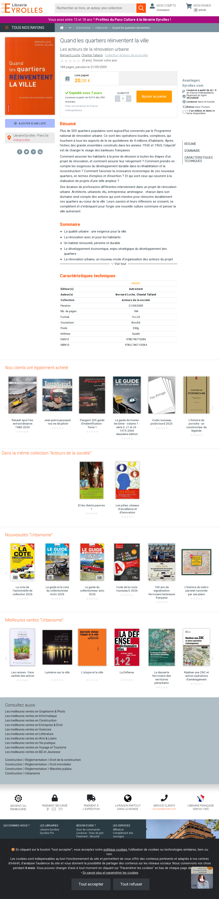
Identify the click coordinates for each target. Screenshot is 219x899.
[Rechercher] (96, 8)
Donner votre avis (105, 60)
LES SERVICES (121, 825)
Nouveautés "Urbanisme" (29, 534)
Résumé (190, 144)
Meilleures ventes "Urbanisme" (34, 620)
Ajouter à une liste (30, 123)
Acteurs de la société (136, 300)
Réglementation (36, 760)
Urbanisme (32, 773)
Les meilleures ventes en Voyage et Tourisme (35, 747)
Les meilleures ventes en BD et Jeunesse (32, 752)
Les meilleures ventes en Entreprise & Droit (34, 725)
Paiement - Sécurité (87, 836)
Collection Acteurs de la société (126, 55)
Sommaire (192, 150)
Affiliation (118, 829)
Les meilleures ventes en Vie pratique (30, 743)
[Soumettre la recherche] (141, 8)
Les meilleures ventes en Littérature (29, 734)
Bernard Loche (70, 55)
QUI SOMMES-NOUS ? (16, 825)
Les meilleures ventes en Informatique (31, 716)
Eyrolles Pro (47, 833)
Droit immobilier (60, 764)
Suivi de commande (88, 829)
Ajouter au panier (154, 96)
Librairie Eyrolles (49, 829)
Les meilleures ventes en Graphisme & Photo (35, 711)
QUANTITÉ (123, 93)
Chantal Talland (91, 55)
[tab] (89, 78)
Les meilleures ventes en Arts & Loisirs (31, 738)
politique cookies (115, 849)
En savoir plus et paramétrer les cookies (110, 873)
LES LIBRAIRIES (49, 825)
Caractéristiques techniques (198, 159)
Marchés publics (61, 769)
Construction (13, 760)
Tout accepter (91, 884)
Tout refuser (131, 884)
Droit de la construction (65, 760)
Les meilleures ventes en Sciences (28, 729)
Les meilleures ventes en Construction (30, 720)
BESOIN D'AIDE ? (86, 825)
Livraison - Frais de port (90, 833)
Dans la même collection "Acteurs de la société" (46, 453)
